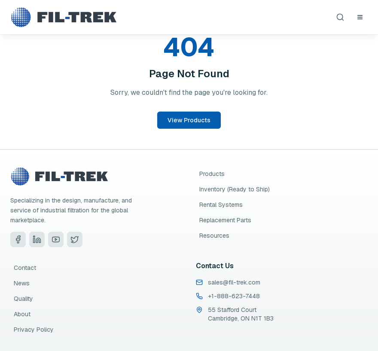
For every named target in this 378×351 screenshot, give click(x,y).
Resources (214, 235)
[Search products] (340, 17)
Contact (25, 268)
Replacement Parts (225, 220)
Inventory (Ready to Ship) (234, 189)
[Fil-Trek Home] (63, 17)
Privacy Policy (34, 329)
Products (212, 174)
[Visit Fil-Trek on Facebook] (18, 239)
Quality (23, 299)
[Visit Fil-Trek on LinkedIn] (37, 239)
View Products (189, 120)
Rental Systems (221, 205)
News (22, 283)
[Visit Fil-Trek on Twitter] (74, 239)
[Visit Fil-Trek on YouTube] (56, 239)
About (22, 314)
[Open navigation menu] (360, 17)
